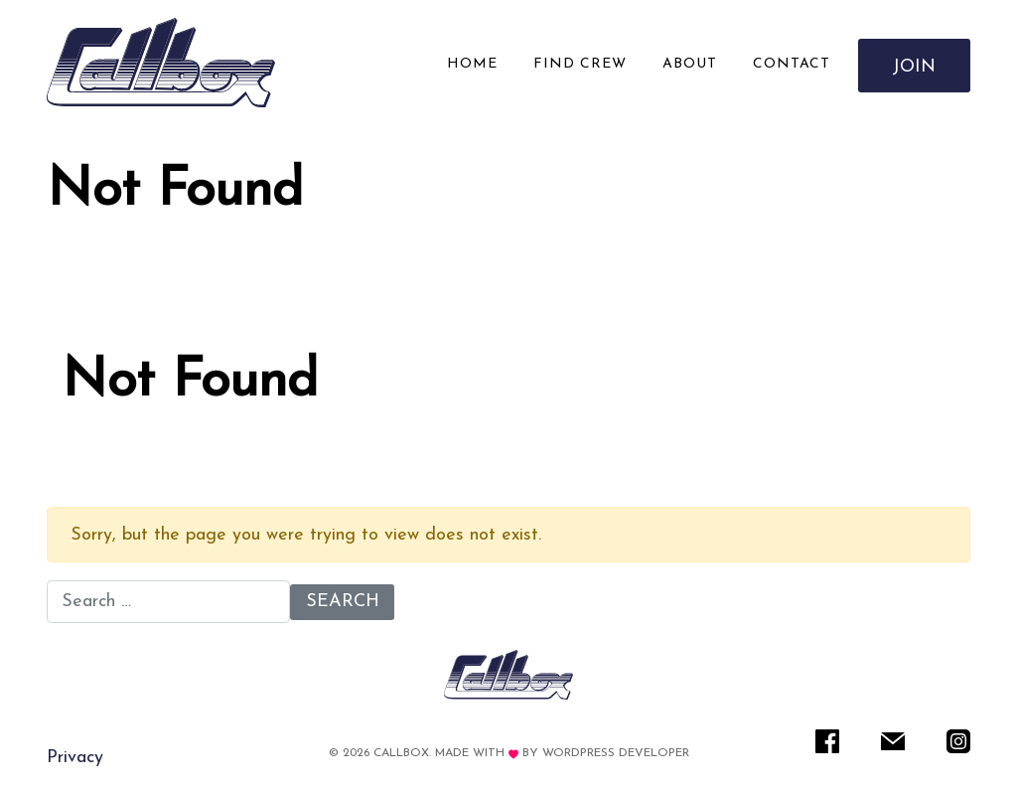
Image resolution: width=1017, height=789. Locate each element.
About (689, 64)
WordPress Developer (615, 753)
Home (472, 64)
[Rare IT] (161, 62)
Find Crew (580, 64)
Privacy (75, 757)
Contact (791, 64)
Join (915, 67)
